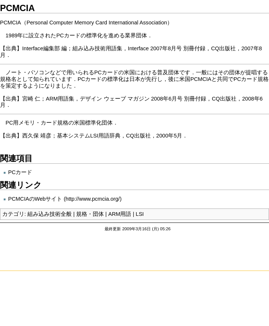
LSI (140, 214)
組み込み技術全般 (49, 214)
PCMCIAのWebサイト (35, 199)
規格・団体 (90, 214)
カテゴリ (13, 214)
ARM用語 (119, 214)
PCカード (20, 172)
